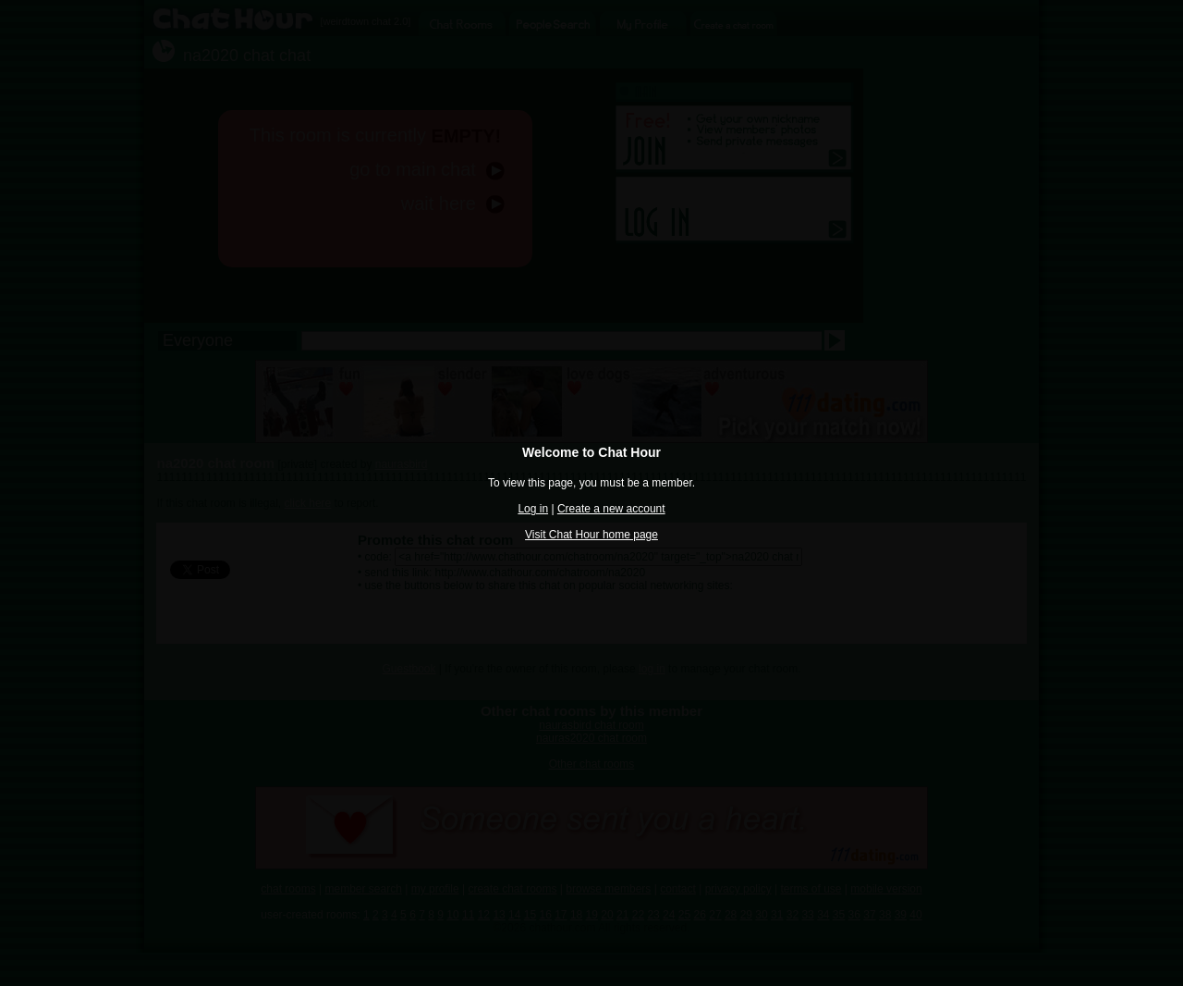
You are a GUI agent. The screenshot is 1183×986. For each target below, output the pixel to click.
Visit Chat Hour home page (591, 534)
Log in (533, 508)
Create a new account (611, 508)
